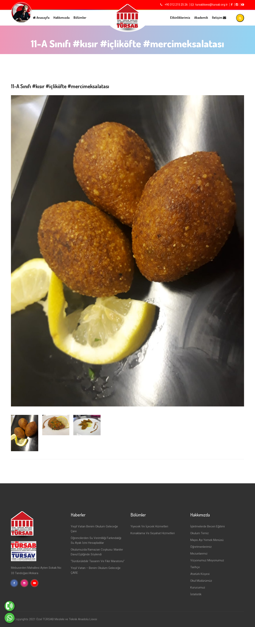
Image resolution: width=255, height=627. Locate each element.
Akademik (201, 18)
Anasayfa (41, 18)
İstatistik (195, 594)
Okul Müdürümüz (201, 580)
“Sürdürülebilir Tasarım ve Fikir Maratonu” (98, 561)
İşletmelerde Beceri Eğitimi (207, 526)
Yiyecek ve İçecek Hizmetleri (149, 526)
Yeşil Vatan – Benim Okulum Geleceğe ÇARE (96, 570)
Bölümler (80, 18)
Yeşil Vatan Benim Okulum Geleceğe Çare (94, 529)
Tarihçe (195, 567)
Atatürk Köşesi (200, 574)
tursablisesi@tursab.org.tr (211, 4)
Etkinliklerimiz (180, 18)
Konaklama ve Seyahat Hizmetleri (152, 533)
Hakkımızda (61, 18)
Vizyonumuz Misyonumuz (207, 560)
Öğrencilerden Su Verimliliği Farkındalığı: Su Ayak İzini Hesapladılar (96, 540)
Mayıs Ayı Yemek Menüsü (207, 540)
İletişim (219, 18)
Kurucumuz (197, 587)
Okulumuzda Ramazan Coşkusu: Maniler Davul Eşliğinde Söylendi (97, 552)
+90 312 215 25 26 (176, 4)
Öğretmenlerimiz (201, 547)
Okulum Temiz (199, 533)
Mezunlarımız (199, 553)
